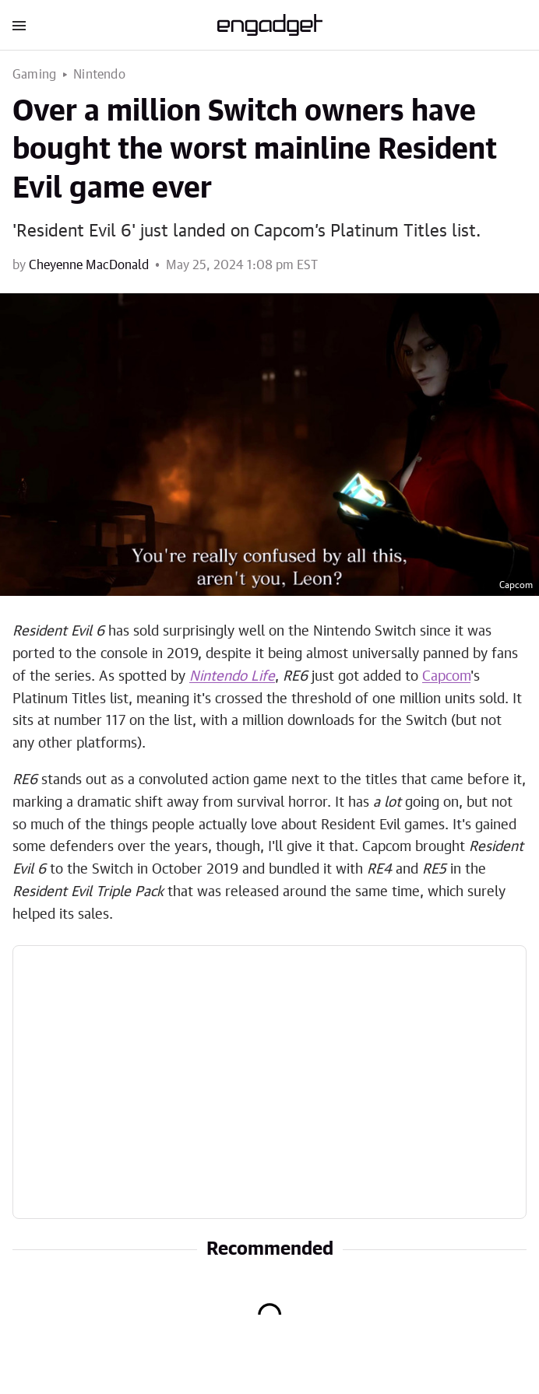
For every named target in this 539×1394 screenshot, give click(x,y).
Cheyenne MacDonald (89, 265)
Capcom (446, 677)
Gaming (34, 74)
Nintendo (99, 74)
